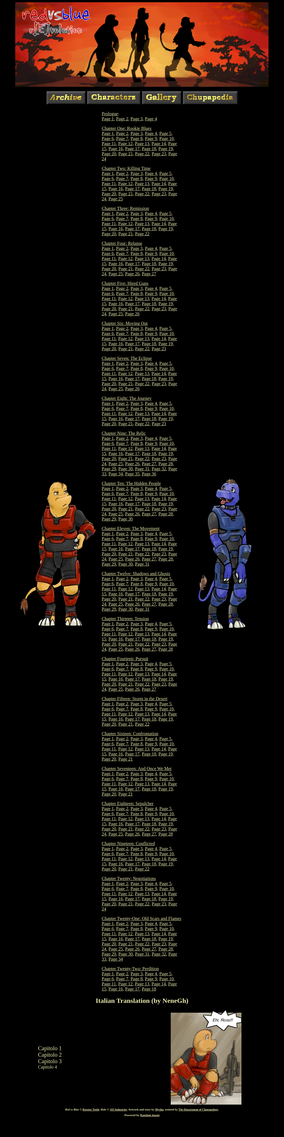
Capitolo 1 (50, 1048)
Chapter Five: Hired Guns (125, 283)
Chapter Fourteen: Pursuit (125, 658)
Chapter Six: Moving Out (125, 323)
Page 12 (125, 143)
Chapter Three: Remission (125, 208)
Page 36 (149, 473)
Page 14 (159, 143)
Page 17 (132, 148)
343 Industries (118, 1109)
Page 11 (109, 143)
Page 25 (115, 198)
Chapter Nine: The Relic (124, 433)
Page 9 (151, 138)
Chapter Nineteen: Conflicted (128, 843)
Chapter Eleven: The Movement (130, 528)
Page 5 (165, 133)
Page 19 (165, 148)
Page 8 (136, 138)
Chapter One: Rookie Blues (126, 128)
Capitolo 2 (50, 1055)
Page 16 (115, 148)
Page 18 (149, 148)
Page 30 (125, 468)
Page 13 (142, 143)
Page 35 (132, 473)
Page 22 (142, 153)
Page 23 (159, 153)
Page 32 (159, 468)
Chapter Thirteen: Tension (125, 618)
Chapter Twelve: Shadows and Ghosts (136, 573)
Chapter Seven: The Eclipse (127, 358)
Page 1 (108, 118)
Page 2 (122, 118)
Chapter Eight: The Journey (127, 398)
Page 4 (151, 118)
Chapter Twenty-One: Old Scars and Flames (141, 918)
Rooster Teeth (91, 1109)
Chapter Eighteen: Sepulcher (128, 803)
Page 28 (165, 463)
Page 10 (166, 138)
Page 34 (115, 473)
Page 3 (136, 118)
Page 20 (109, 153)
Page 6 (108, 138)
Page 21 (125, 153)
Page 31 (142, 468)
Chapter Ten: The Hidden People (131, 483)
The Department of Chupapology (198, 1109)
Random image (150, 1115)
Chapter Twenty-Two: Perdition (130, 968)
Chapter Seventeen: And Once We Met (137, 768)
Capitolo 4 (47, 1067)
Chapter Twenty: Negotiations (129, 878)
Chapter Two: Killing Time (126, 168)
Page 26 (132, 273)
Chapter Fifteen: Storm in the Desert (134, 698)
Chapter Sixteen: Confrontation (130, 733)
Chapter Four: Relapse (122, 243)
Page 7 (122, 138)
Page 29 (109, 468)
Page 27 (149, 273)
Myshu (159, 1109)
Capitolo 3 (50, 1061)
